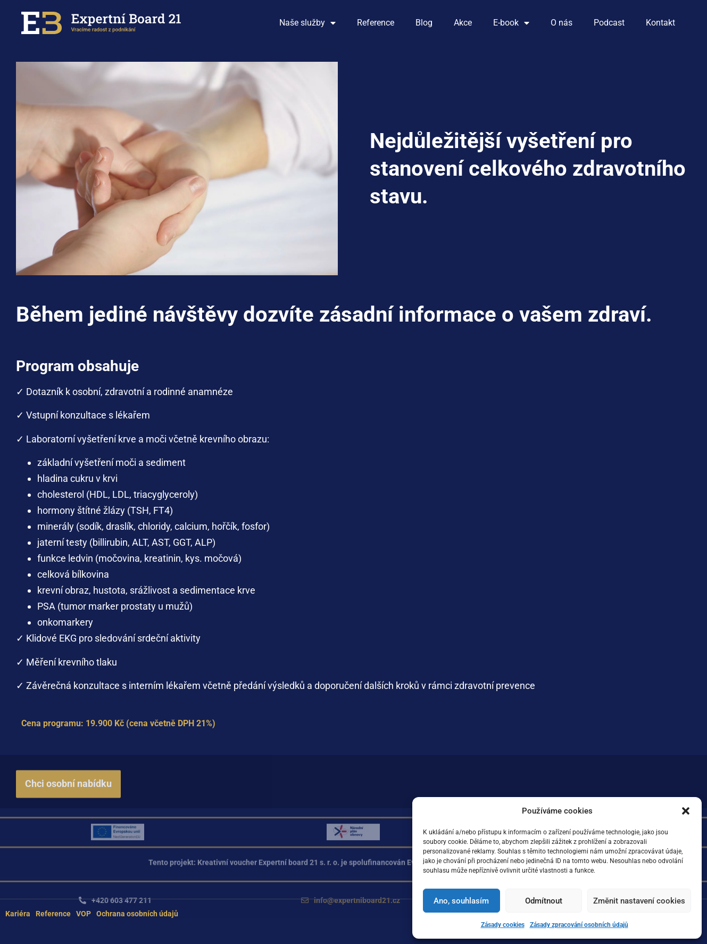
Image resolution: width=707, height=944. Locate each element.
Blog (423, 23)
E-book (511, 22)
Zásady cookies (503, 925)
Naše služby (307, 22)
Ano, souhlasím (461, 901)
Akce (463, 23)
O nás (561, 23)
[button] (685, 811)
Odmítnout (543, 901)
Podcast (609, 23)
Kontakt (660, 23)
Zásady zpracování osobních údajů (579, 925)
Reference (375, 23)
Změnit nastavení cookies (639, 901)
